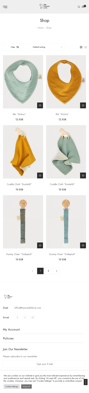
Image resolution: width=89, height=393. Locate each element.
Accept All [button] (26, 386)
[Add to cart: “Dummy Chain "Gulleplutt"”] (40, 245)
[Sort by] (47, 47)
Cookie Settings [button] (11, 386)
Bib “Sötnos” (19, 114)
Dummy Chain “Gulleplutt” (19, 254)
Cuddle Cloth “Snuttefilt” (19, 184)
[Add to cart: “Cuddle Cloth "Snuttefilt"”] (40, 175)
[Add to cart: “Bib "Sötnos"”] (40, 105)
